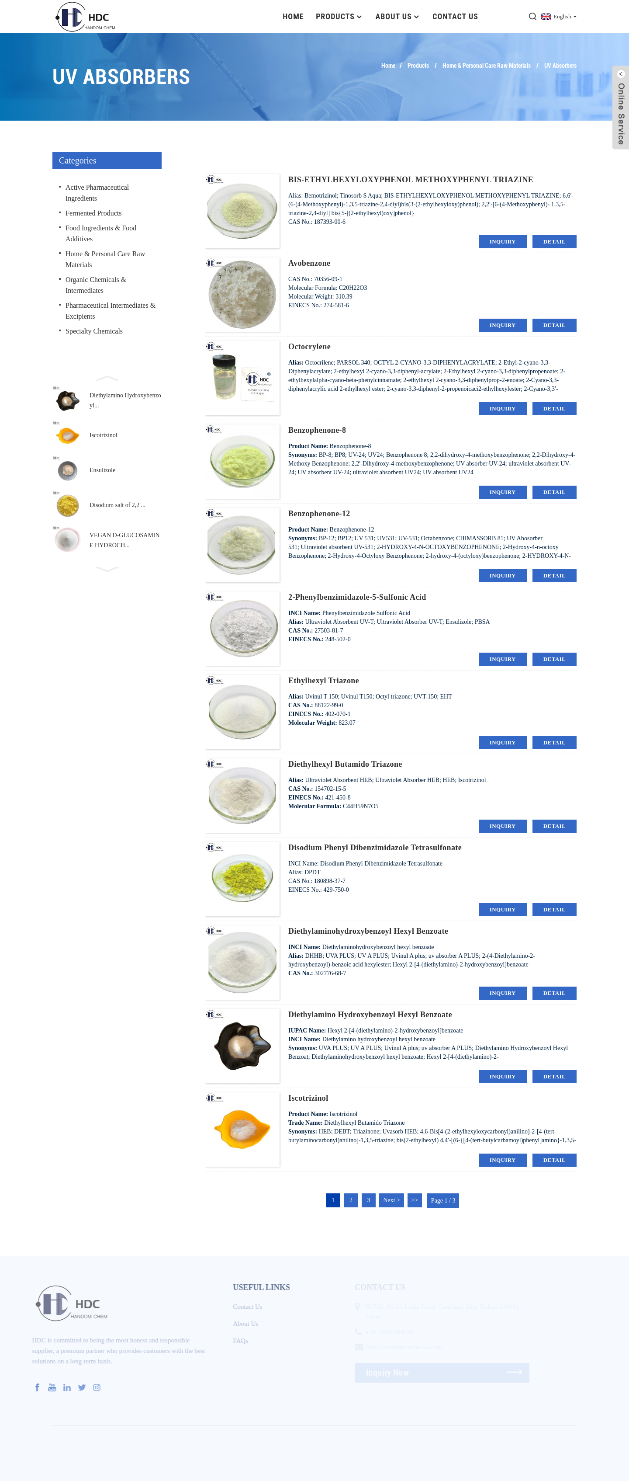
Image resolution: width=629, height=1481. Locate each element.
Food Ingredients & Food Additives (101, 233)
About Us (397, 16)
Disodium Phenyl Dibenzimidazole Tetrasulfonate (375, 847)
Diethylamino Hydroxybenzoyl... (125, 400)
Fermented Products (93, 212)
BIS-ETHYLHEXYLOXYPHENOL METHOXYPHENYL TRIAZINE (410, 179)
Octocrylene (309, 346)
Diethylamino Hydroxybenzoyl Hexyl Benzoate (370, 1014)
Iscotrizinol (104, 435)
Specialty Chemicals (94, 330)
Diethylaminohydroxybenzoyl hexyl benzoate (368, 930)
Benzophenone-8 (317, 429)
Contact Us (455, 16)
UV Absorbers (560, 65)
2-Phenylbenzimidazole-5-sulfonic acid (357, 596)
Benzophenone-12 (319, 513)
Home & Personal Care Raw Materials (486, 65)
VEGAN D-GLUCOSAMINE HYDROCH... (125, 540)
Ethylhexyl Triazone (323, 680)
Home (293, 16)
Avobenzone (309, 262)
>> (414, 1200)
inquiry (503, 241)
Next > (392, 1200)
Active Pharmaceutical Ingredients (97, 192)
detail (554, 241)
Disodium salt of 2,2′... (117, 505)
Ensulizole (102, 470)
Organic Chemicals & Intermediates (96, 284)
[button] (107, 377)
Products (339, 16)
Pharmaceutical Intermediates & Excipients (111, 310)
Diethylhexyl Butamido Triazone (345, 763)
